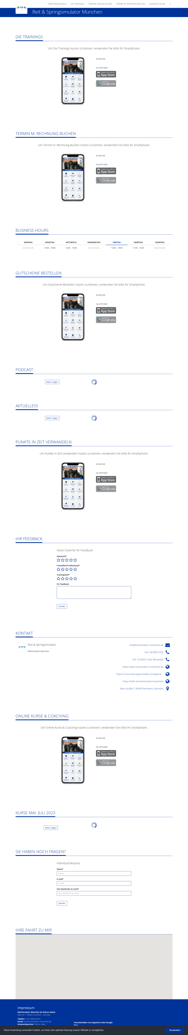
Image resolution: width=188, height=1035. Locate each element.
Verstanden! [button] (174, 1030)
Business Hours (157, 4)
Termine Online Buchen (100, 4)
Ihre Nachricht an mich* (68, 889)
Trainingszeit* (63, 574)
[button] (170, 4)
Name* (60, 869)
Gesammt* (62, 556)
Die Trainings (77, 4)
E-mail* (60, 879)
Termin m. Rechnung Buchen (130, 4)
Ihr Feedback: (63, 584)
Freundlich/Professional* (68, 565)
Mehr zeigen (52, 382)
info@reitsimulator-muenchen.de (37, 1021)
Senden (62, 606)
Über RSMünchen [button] (57, 4)
